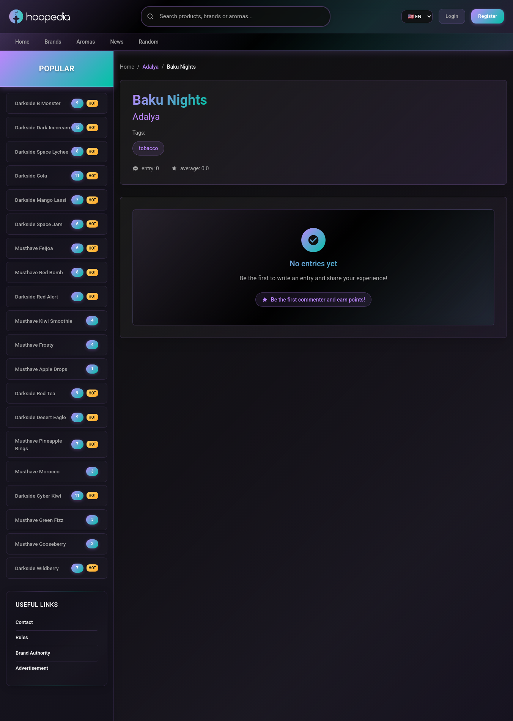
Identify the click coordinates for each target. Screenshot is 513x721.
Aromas (86, 42)
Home (22, 42)
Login (448, 16)
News (117, 42)
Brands (53, 42)
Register (487, 16)
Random (149, 42)
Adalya (150, 67)
